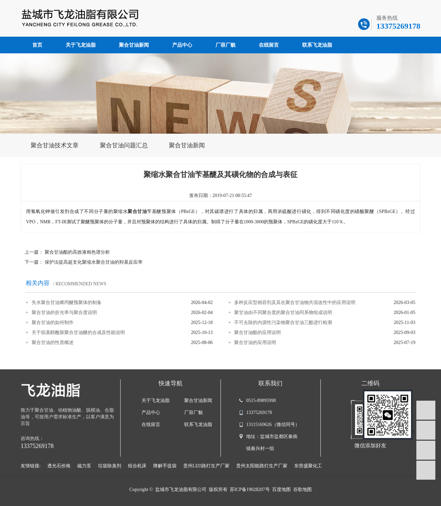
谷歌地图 (302, 489)
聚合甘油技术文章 (55, 145)
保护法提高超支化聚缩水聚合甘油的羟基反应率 (94, 262)
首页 (37, 45)
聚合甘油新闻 (134, 45)
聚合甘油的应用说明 (255, 342)
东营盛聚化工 (308, 465)
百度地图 (281, 489)
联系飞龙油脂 (317, 45)
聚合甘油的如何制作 (53, 322)
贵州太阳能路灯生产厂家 (261, 465)
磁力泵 (84, 465)
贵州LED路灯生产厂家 (206, 465)
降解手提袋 (165, 465)
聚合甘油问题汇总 (124, 145)
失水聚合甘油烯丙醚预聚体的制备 (67, 302)
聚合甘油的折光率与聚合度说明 (64, 312)
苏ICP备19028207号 (250, 489)
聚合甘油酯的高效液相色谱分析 (77, 252)
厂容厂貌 (225, 45)
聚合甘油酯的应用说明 (257, 332)
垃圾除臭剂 (109, 465)
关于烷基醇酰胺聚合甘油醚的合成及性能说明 (78, 332)
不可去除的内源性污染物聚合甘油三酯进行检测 (283, 322)
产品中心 (182, 45)
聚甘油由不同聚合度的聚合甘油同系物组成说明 (283, 312)
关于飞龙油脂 (81, 45)
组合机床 (137, 465)
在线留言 (269, 45)
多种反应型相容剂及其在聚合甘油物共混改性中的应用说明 (294, 302)
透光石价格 (59, 465)
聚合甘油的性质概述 (53, 342)
